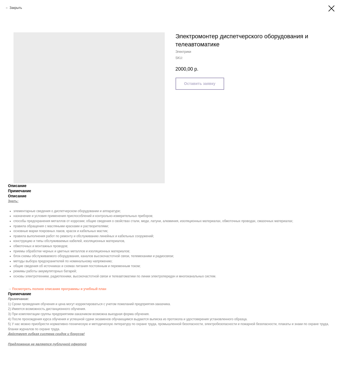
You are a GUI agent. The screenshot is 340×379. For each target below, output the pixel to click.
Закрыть (15, 8)
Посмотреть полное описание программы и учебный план (59, 289)
